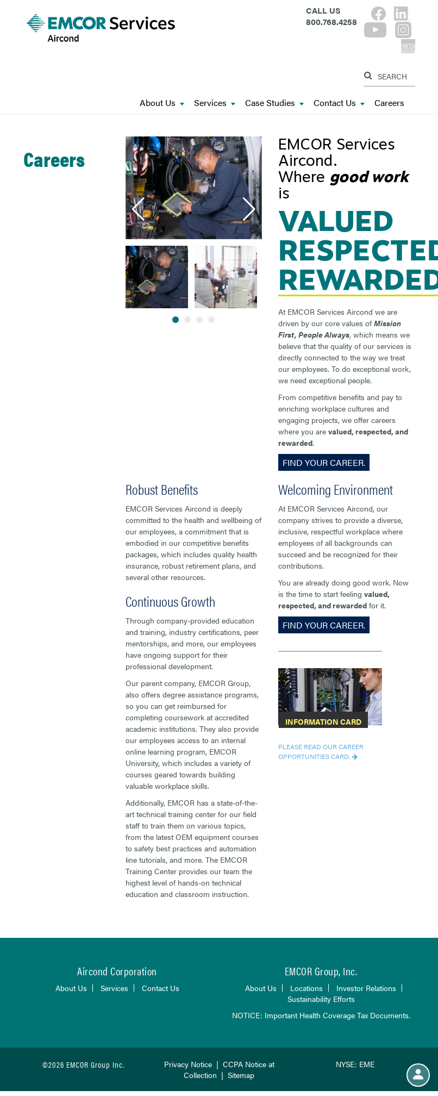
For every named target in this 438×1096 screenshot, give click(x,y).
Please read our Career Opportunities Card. (321, 751)
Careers (389, 103)
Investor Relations (366, 987)
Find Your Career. (324, 462)
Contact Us (339, 103)
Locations (306, 987)
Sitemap (241, 1074)
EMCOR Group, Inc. (321, 971)
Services (214, 103)
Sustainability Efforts (321, 998)
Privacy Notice (188, 1063)
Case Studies (274, 103)
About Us (162, 103)
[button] (138, 209)
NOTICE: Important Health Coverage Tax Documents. (321, 1015)
